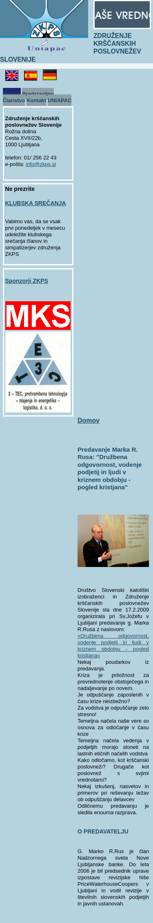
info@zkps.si (41, 164)
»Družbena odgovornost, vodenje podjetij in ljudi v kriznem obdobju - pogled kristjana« (113, 646)
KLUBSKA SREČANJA (35, 203)
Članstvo (14, 100)
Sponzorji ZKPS (26, 281)
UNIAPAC (59, 100)
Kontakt (36, 100)
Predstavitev (37, 93)
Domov (12, 93)
